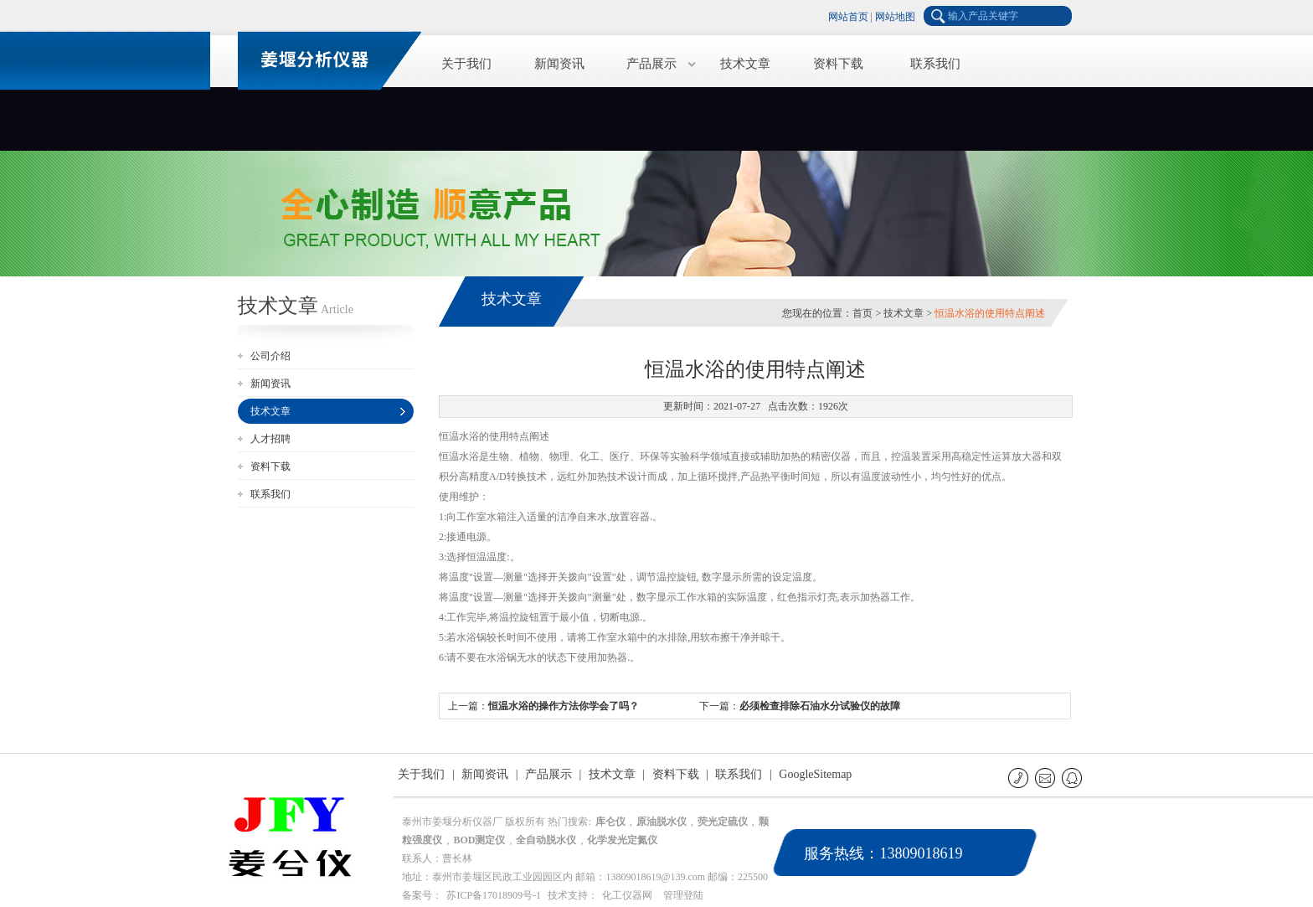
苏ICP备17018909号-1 (493, 895)
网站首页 (848, 17)
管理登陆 (683, 895)
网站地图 (895, 17)
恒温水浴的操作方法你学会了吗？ (563, 706)
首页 (862, 313)
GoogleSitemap (815, 774)
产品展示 (651, 63)
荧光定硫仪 (723, 821)
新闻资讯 (559, 63)
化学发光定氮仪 (622, 840)
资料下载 (838, 63)
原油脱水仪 (661, 821)
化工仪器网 (627, 895)
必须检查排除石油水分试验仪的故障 (819, 706)
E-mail (1046, 777)
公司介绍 (270, 356)
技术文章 (745, 63)
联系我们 (935, 63)
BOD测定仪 (479, 840)
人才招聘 (270, 439)
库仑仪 (610, 821)
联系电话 (1019, 777)
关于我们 (466, 63)
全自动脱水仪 (546, 840)
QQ (1073, 777)
